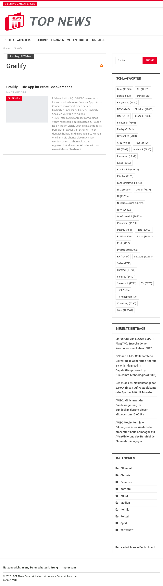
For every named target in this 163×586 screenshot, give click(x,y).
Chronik (42, 40)
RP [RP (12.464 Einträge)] (123, 256)
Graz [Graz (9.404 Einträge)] (123, 142)
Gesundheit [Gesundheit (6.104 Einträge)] (127, 136)
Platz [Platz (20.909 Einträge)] (144, 229)
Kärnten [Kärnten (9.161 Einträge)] (125, 176)
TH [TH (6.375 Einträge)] (146, 283)
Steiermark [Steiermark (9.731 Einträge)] (126, 283)
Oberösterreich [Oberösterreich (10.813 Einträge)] (129, 216)
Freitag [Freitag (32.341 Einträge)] (125, 129)
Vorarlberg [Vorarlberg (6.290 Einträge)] (126, 303)
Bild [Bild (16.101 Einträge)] (142, 89)
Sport (123, 523)
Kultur (84, 40)
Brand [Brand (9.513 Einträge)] (143, 96)
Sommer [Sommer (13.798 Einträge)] (126, 270)
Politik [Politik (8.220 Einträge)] (124, 236)
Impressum (69, 567)
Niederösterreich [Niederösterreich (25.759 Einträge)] (130, 203)
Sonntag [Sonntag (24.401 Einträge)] (126, 276)
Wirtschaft (25, 40)
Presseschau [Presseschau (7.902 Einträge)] (127, 250)
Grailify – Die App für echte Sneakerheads (39, 87)
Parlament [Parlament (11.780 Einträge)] (127, 223)
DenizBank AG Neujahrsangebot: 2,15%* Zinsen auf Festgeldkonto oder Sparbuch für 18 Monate (136, 387)
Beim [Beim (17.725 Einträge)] (124, 89)
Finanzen (57, 40)
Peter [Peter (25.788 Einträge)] (124, 229)
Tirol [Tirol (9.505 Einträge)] (123, 290)
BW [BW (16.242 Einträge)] (123, 109)
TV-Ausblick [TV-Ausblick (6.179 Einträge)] (127, 296)
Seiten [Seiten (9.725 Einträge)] (124, 263)
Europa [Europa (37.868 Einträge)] (142, 116)
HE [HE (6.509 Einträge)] (122, 149)
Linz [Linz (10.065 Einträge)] (124, 189)
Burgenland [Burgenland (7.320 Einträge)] (127, 102)
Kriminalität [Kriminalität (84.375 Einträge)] (128, 169)
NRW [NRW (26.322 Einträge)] (124, 209)
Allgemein (14, 98)
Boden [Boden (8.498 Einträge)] (124, 96)
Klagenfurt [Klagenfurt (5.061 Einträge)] (126, 156)
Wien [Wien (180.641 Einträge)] (125, 310)
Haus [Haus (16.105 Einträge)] (142, 142)
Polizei (124, 516)
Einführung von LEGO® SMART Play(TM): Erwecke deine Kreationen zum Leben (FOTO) (135, 343)
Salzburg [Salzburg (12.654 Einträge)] (143, 256)
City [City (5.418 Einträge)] (123, 116)
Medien (72, 40)
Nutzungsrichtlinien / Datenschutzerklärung (30, 567)
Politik (9, 40)
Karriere (98, 40)
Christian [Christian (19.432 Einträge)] (144, 109)
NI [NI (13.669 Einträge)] (123, 196)
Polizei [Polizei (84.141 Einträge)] (144, 236)
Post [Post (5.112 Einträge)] (123, 243)
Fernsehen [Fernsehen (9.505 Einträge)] (126, 122)
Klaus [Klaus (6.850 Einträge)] (124, 163)
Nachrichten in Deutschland (137, 547)
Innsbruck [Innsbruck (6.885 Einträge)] (142, 149)
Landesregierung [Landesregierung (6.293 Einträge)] (130, 183)
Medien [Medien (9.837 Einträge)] (143, 189)
